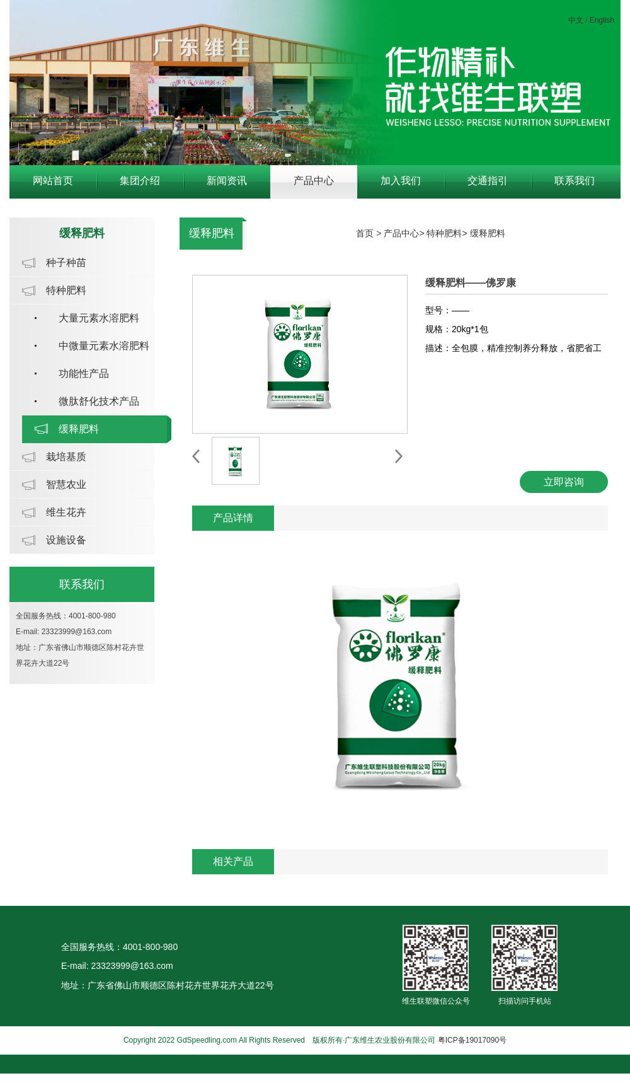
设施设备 (66, 540)
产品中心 (314, 180)
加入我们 (401, 180)
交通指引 (487, 180)
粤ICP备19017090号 (472, 1040)
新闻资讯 (227, 180)
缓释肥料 (79, 429)
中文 (575, 20)
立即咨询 (564, 482)
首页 (365, 233)
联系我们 (574, 180)
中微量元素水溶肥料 (104, 345)
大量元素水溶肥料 (99, 318)
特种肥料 (66, 290)
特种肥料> (448, 233)
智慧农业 (66, 484)
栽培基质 (66, 456)
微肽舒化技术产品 (99, 401)
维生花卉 (66, 512)
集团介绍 (140, 180)
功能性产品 (84, 373)
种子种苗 (66, 262)
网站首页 (53, 180)
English (602, 20)
